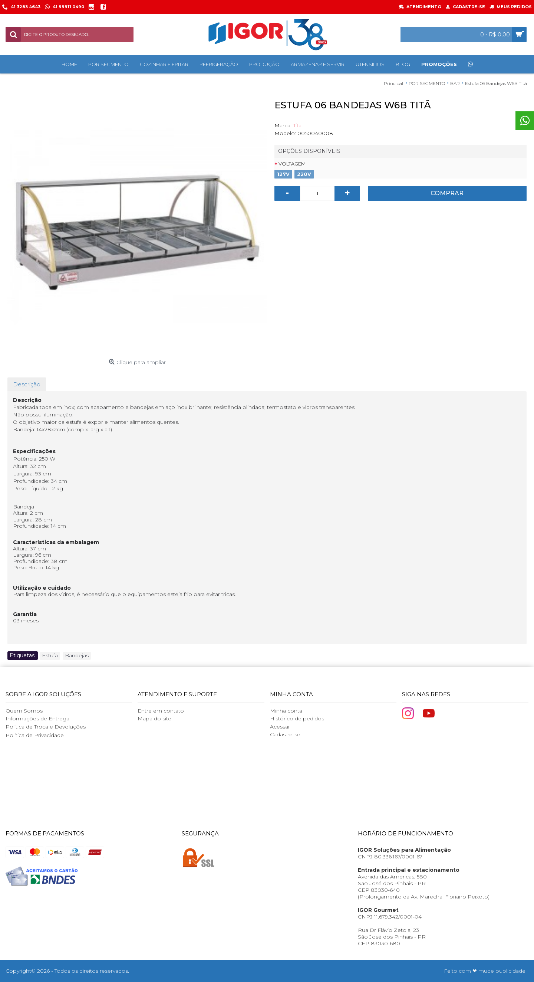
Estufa (50, 655)
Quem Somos (24, 710)
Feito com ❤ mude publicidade (484, 971)
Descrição (26, 384)
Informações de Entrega (37, 718)
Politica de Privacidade (35, 735)
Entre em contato (161, 710)
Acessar (280, 726)
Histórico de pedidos (297, 718)
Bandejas (77, 655)
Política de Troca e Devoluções (46, 726)
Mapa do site (154, 718)
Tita (297, 125)
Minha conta (286, 710)
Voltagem (292, 164)
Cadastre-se (285, 734)
